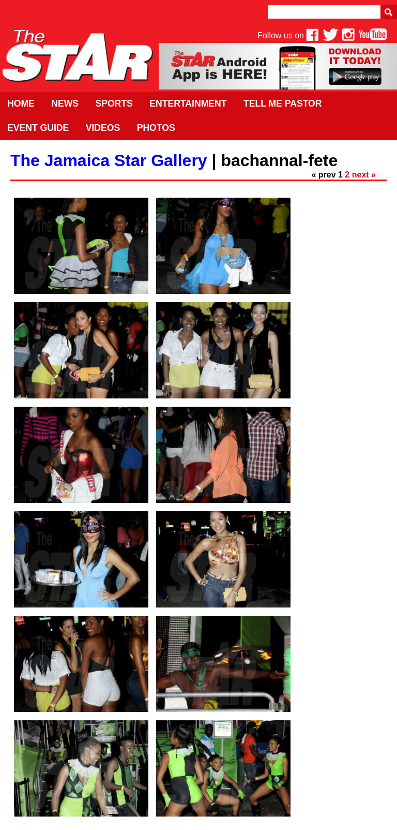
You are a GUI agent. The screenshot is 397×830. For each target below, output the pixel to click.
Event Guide (38, 128)
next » (364, 174)
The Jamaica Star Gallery (108, 160)
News (65, 103)
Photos (156, 128)
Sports (113, 103)
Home (21, 103)
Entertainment (187, 103)
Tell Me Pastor (282, 103)
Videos (103, 128)
